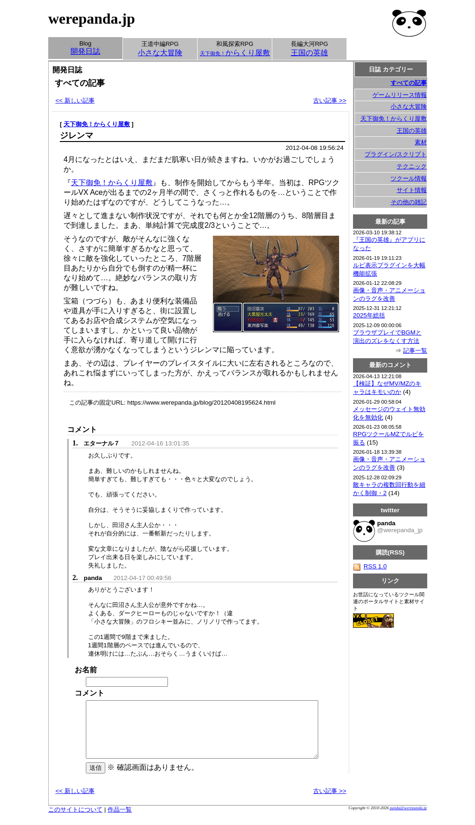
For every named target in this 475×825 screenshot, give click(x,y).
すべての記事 (409, 82)
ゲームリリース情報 (399, 94)
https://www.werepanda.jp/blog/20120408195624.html (201, 402)
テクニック (412, 166)
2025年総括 (369, 315)
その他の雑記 (409, 202)
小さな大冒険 (409, 106)
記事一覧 (415, 350)
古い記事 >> (329, 100)
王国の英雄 (412, 130)
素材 (421, 142)
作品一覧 (120, 820)
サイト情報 (412, 190)
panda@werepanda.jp (408, 819)
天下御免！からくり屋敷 (97, 124)
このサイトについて (75, 820)
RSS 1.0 (370, 566)
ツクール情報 (409, 178)
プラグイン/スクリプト (396, 154)
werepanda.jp (91, 18)
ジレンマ (76, 135)
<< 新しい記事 (74, 100)
